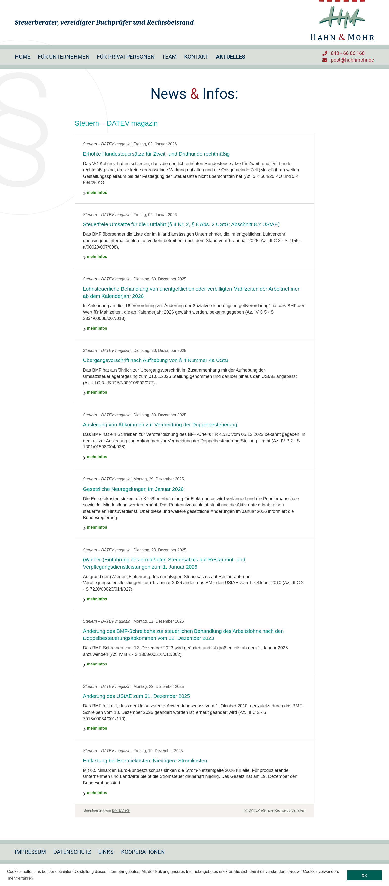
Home (23, 57)
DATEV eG (121, 810)
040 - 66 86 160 (348, 53)
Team (169, 57)
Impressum (30, 852)
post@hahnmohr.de (352, 60)
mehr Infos (97, 192)
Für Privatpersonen (126, 57)
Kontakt (196, 57)
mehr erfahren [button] (20, 878)
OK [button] (364, 875)
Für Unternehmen (64, 57)
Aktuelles (230, 57)
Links (106, 852)
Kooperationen (143, 852)
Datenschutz (72, 852)
